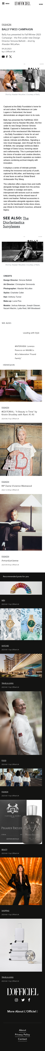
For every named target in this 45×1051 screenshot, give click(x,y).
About (22, 1030)
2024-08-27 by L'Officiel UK (10, 419)
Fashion (6, 24)
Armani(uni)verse (10, 560)
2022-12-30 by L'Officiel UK (10, 490)
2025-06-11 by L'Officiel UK (10, 604)
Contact (22, 1038)
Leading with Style (31, 333)
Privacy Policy (22, 1034)
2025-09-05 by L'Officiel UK (10, 565)
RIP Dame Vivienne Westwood (17, 486)
